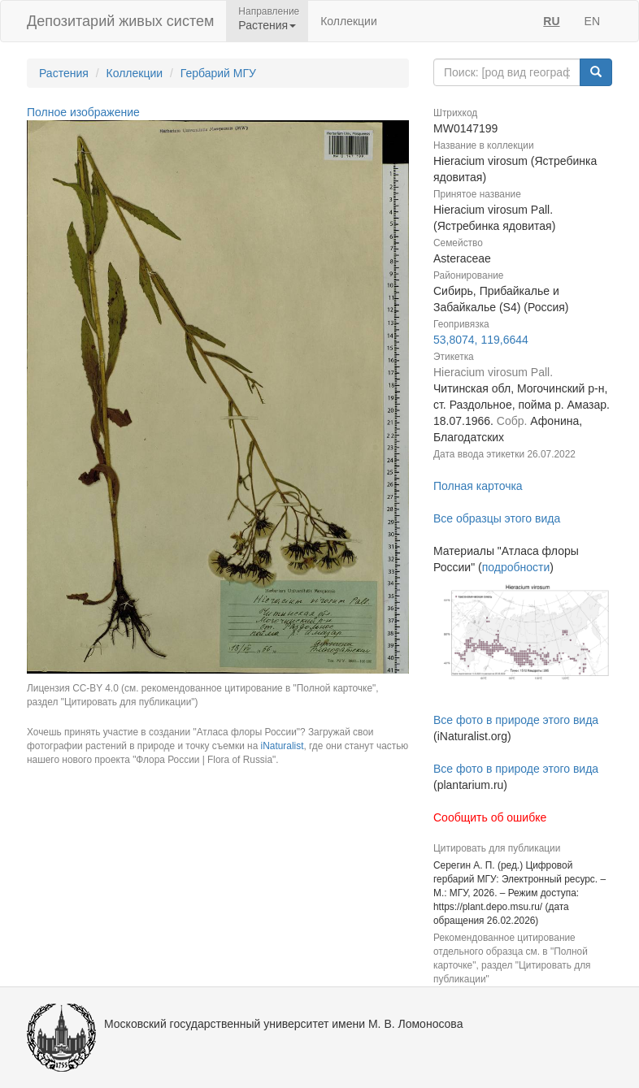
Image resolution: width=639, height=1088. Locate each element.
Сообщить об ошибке (489, 817)
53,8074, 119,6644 (480, 339)
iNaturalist (282, 746)
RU (551, 21)
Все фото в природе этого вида (515, 719)
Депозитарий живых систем (120, 21)
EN (592, 21)
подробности (516, 567)
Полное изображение (83, 112)
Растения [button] (267, 25)
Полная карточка (478, 485)
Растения (64, 73)
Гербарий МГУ (218, 73)
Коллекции (348, 21)
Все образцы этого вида (496, 518)
